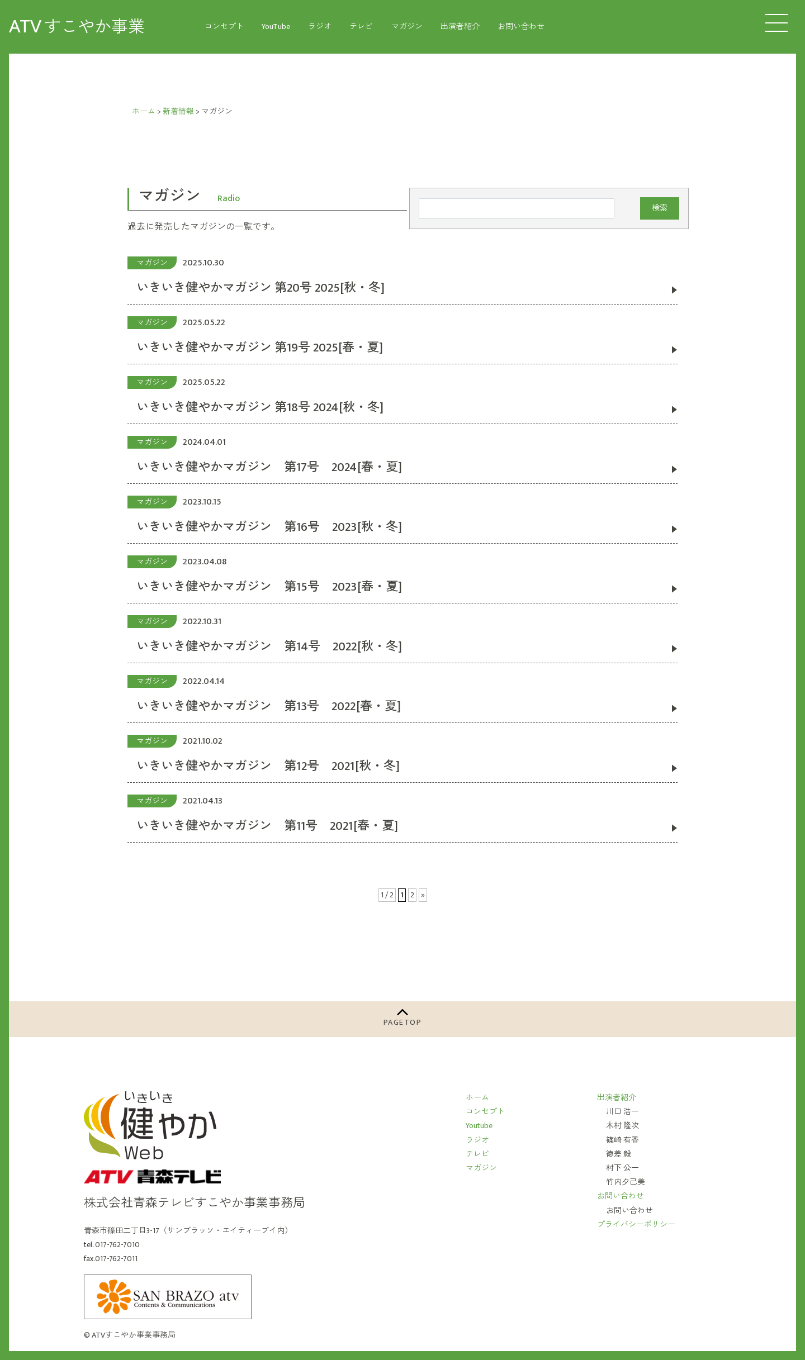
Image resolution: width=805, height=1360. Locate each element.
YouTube (276, 26)
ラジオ (320, 26)
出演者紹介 (460, 26)
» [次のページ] (423, 894)
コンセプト (224, 26)
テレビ (361, 26)
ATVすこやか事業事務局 (134, 1335)
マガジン (407, 26)
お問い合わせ (521, 26)
